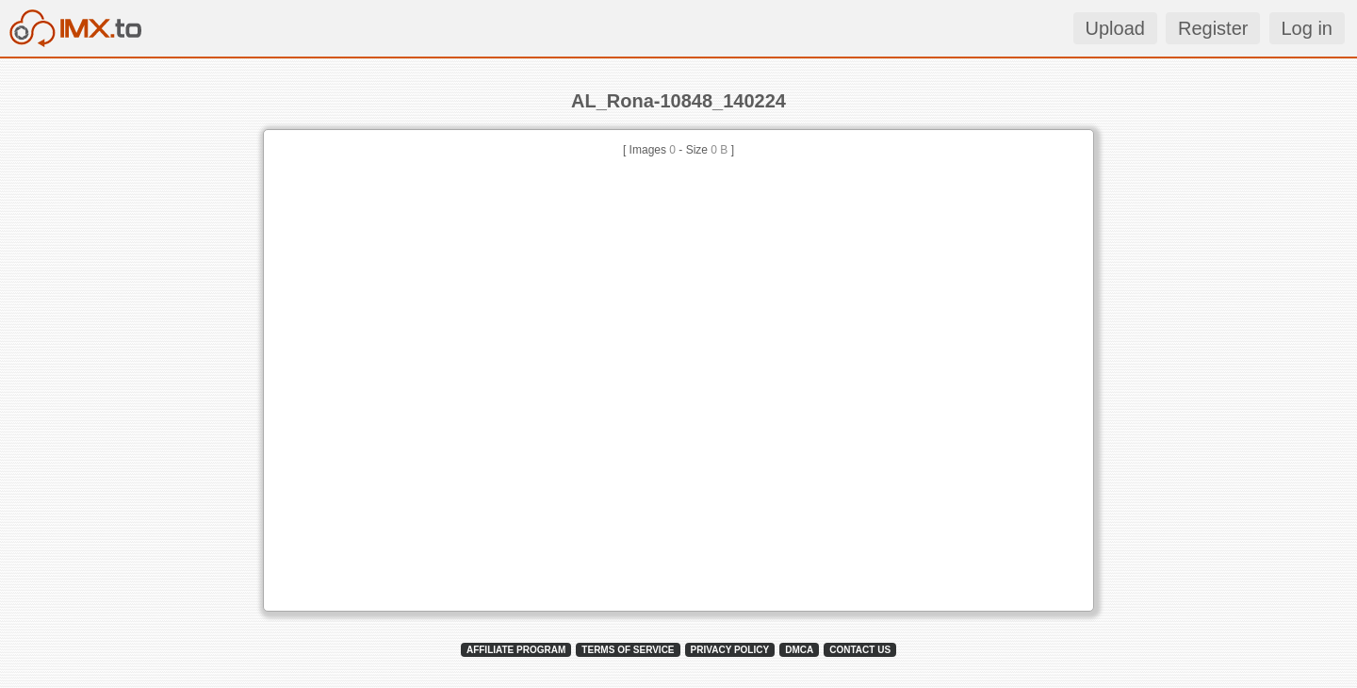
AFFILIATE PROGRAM (515, 650)
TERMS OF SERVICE (627, 650)
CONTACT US (860, 650)
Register (1213, 28)
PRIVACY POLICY (730, 650)
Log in (1307, 28)
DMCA (799, 650)
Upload (1115, 28)
